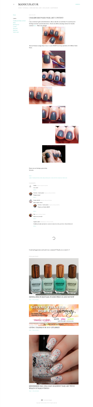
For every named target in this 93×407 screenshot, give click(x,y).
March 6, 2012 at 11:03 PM (42, 185)
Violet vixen (16, 32)
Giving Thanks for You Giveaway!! (44, 327)
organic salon (36, 221)
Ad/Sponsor (54, 8)
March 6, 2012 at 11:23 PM (50, 192)
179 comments (35, 299)
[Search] (77, 4)
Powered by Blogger (46, 400)
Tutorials (26, 8)
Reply (34, 189)
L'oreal (14, 26)
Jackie (34, 185)
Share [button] (14, 15)
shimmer (15, 28)
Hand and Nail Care (35, 8)
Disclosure (46, 8)
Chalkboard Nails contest (19, 20)
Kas (34, 214)
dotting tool (16, 24)
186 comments (35, 330)
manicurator (28, 4)
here (35, 25)
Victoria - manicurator (38, 193)
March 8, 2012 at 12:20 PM (46, 200)
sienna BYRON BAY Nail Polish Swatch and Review (51, 297)
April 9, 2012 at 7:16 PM (40, 214)
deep (14, 22)
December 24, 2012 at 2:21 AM (47, 221)
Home (20, 8)
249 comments (35, 391)
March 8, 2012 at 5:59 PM (54, 204)
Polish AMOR (36, 200)
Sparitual (15, 30)
